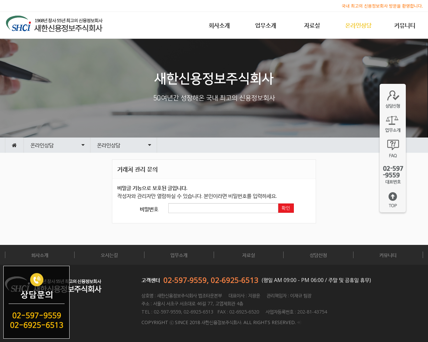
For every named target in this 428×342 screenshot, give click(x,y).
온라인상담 (358, 25)
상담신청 (318, 255)
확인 (286, 208)
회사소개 (219, 25)
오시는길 (109, 255)
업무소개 (265, 25)
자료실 (312, 25)
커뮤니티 (404, 25)
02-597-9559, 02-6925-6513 (210, 280)
